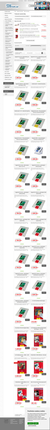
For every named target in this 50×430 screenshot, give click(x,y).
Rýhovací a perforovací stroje (9, 31)
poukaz (37, 0)
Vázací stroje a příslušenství (7, 61)
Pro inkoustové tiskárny (8, 58)
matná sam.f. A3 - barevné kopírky (22, 111)
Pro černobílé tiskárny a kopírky (9, 55)
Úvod (15, 11)
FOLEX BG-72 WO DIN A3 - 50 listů (22, 382)
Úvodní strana (7, 11)
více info (6, 94)
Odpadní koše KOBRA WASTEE (8, 25)
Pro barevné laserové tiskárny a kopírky (9, 52)
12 (15, 53)
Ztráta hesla (21, 422)
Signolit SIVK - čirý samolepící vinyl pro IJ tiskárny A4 (38, 138)
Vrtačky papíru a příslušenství (8, 64)
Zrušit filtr (44, 49)
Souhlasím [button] (30, 423)
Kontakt (25, 0)
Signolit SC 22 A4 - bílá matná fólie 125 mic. (22, 165)
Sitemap (20, 423)
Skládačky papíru (8, 43)
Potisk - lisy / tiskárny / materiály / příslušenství (9, 28)
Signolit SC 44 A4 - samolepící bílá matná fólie (38, 220)
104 (19, 53)
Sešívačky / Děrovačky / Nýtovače (9, 36)
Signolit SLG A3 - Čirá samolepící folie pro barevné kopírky (22, 138)
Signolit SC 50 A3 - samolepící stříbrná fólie (22, 193)
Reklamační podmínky (42, 0)
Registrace (21, 421)
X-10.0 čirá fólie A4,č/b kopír (38, 300)
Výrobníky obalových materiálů (8, 66)
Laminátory (7, 22)
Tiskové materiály (8, 49)
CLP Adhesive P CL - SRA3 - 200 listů (22, 355)
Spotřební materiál (8, 45)
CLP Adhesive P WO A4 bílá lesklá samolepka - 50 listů (38, 328)
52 (17, 53)
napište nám (7, 87)
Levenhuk (6, 17)
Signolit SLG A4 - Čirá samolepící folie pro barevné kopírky (38, 111)
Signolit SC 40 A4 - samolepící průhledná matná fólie (38, 274)
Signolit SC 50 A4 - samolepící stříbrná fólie (38, 165)
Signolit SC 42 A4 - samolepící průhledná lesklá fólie (38, 247)
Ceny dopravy (20, 0)
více (27, 60)
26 (16, 53)
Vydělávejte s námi (8, 77)
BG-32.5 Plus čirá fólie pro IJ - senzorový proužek (29, 28)
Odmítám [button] (36, 423)
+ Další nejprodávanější (30, 40)
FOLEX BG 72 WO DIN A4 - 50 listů (38, 355)
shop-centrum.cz (6, 420)
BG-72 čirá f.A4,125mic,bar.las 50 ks (38, 382)
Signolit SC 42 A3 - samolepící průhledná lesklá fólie (22, 274)
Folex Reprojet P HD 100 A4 (25, 23)
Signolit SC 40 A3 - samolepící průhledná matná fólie (22, 301)
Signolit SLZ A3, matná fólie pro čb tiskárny (38, 57)
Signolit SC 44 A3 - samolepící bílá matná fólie (22, 247)
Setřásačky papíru (8, 38)
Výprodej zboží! (8, 75)
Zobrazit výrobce (8, 79)
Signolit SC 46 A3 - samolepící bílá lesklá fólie (22, 220)
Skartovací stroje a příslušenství (8, 41)
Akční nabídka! (7, 73)
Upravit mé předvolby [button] (32, 425)
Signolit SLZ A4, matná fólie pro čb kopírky (22, 57)
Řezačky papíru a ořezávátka (8, 34)
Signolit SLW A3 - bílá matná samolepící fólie (22, 84)
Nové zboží (7, 71)
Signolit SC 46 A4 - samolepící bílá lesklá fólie (38, 193)
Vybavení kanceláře (8, 19)
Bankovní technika (8, 13)
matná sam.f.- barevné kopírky (38, 83)
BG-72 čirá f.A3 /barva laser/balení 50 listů (27, 35)
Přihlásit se (21, 420)
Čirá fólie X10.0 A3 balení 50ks (22, 327)
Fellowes (6, 15)
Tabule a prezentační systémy (8, 48)
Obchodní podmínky (31, 0)
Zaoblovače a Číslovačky (7, 69)
